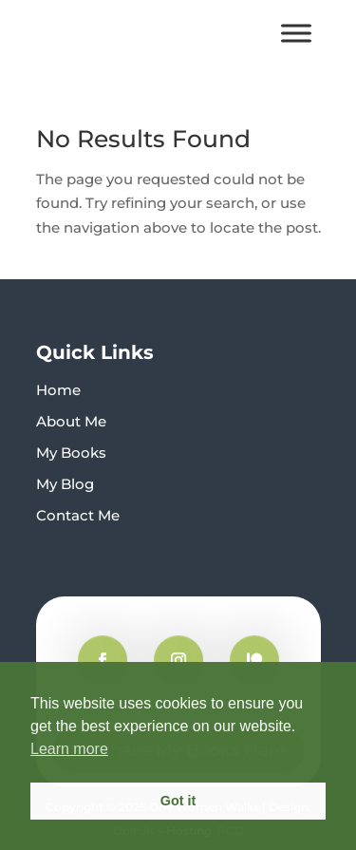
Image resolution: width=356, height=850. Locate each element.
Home (58, 390)
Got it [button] (178, 800)
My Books (71, 453)
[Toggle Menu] (296, 33)
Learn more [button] (69, 749)
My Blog (65, 484)
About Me (71, 421)
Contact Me (78, 515)
